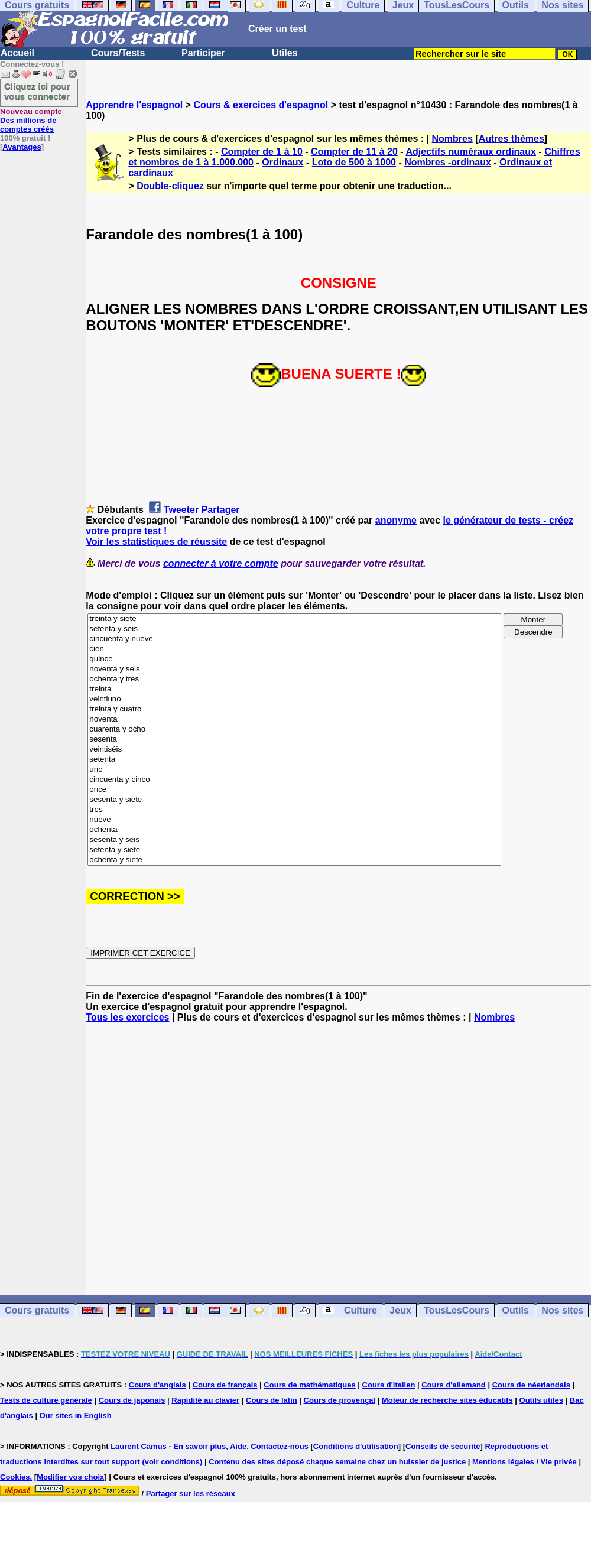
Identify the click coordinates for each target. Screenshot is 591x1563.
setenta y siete (294, 850)
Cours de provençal (339, 1400)
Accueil (17, 53)
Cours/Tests (118, 53)
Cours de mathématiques (309, 1384)
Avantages (21, 146)
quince (294, 659)
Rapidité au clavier (205, 1400)
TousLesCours (456, 1310)
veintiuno (294, 699)
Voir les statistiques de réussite (156, 542)
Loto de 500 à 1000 (354, 162)
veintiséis (294, 750)
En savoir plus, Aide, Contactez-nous (241, 1446)
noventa (294, 719)
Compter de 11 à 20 (354, 152)
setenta (294, 760)
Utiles (285, 53)
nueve (294, 820)
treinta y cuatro (294, 709)
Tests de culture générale (46, 1400)
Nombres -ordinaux (447, 162)
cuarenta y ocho (294, 729)
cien (294, 649)
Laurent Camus (139, 1446)
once (294, 790)
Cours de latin (271, 1400)
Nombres (452, 139)
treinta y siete (294, 619)
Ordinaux (282, 162)
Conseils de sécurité (442, 1446)
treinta (294, 689)
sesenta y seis (294, 840)
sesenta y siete (294, 800)
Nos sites (562, 1310)
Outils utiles (541, 1400)
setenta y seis (294, 629)
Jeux (400, 1310)
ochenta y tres (294, 679)
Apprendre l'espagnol (134, 105)
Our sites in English (76, 1415)
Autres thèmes (511, 139)
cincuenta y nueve (294, 639)
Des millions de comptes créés (31, 120)
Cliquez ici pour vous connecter (37, 91)
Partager (221, 510)
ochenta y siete (294, 860)
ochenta (294, 830)
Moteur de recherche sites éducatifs (447, 1400)
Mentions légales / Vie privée (524, 1461)
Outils (515, 1310)
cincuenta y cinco (294, 780)
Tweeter (181, 510)
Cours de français (225, 1384)
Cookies (15, 1477)
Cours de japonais (132, 1400)
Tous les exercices (127, 1017)
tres (294, 810)
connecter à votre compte (220, 563)
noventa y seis (294, 669)
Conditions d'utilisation (355, 1446)
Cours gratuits (37, 1310)
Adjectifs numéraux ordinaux (470, 152)
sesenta (294, 740)
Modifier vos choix (70, 1477)
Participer (203, 53)
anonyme (396, 520)
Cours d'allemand (453, 1384)
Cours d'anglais (157, 1384)
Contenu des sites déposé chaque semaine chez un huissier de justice (337, 1461)
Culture (360, 1310)
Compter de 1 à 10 (262, 152)
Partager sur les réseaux (190, 1493)
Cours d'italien (388, 1384)
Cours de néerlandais (531, 1384)
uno (294, 770)
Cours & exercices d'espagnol (260, 105)
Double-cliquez (170, 186)
